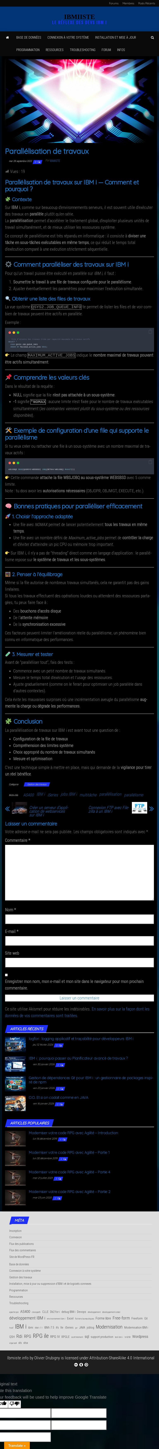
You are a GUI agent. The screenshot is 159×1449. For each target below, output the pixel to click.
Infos (121, 50)
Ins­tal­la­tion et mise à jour (115, 37)
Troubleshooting (18, 1301)
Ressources (16, 1295)
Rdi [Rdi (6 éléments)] (19, 1334)
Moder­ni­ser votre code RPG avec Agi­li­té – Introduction (73, 1131)
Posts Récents (146, 3)
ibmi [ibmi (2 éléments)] (30, 1326)
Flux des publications (21, 1242)
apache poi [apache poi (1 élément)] (14, 1310)
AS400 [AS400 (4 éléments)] (25, 1309)
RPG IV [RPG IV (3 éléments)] (55, 1335)
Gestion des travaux (36, 782)
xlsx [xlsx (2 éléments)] (25, 1341)
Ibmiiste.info (18, 1356)
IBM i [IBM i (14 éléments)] (20, 1324)
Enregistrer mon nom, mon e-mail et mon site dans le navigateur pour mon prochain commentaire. (74, 983)
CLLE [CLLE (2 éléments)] (45, 1310)
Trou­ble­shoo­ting (82, 50)
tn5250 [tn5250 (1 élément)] (128, 1335)
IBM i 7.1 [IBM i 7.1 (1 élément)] (39, 1326)
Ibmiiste (55, 161)
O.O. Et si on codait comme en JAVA (58, 1095)
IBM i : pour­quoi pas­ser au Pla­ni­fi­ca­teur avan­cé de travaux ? (78, 1056)
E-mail (11, 929)
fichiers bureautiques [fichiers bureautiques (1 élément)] (84, 1317)
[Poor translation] (14, 1402)
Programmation (18, 1288)
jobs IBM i (69, 792)
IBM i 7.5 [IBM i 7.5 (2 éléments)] (49, 1326)
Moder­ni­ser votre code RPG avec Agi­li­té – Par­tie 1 (69, 1150)
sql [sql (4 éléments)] (87, 1334)
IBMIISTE (79, 16)
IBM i (40, 792)
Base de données (28, 37)
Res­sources (55, 50)
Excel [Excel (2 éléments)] (70, 1317)
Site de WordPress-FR (21, 1255)
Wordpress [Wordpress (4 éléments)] (140, 1334)
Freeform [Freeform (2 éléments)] (137, 1317)
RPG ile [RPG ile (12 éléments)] (41, 1334)
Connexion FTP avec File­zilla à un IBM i (108, 807)
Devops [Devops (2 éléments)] (81, 1310)
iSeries (52, 793)
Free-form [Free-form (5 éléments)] (121, 1316)
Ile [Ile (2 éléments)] (61, 1326)
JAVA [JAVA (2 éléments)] (82, 1326)
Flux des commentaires (22, 1248)
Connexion (15, 1235)
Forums (113, 3)
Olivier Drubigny (47, 1356)
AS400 (28, 793)
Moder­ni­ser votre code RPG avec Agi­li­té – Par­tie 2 (69, 1190)
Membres (128, 3)
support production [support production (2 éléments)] (102, 1335)
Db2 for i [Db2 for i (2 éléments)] (55, 1310)
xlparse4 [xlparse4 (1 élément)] (13, 1341)
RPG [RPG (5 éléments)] (27, 1334)
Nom (10, 908)
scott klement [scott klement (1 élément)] (77, 1335)
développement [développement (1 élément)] (94, 1310)
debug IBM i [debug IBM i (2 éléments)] (68, 1310)
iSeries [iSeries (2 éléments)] (69, 1326)
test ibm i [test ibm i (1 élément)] (119, 1335)
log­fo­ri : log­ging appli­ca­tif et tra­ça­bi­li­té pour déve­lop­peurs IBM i (81, 1037)
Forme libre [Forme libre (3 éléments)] (103, 1317)
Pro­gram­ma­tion (28, 50)
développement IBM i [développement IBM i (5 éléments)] (27, 1316)
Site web (12, 951)
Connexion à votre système (68, 37)
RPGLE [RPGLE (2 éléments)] (65, 1335)
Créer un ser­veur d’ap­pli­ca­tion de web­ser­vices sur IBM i (48, 809)
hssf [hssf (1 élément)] (11, 1326)
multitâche (88, 793)
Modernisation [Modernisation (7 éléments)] (109, 1325)
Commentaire (17, 838)
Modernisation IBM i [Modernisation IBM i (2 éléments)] (136, 1326)
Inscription (15, 1229)
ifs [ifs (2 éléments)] (57, 1326)
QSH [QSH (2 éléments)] (12, 1335)
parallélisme (133, 793)
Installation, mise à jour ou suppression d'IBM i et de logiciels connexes (50, 1282)
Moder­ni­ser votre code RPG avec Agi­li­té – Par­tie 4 (69, 1170)
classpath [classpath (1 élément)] (36, 1310)
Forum (106, 50)
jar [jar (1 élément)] (76, 1326)
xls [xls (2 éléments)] (20, 1341)
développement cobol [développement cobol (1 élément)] (111, 1310)
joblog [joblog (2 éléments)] (90, 1326)
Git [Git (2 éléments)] (146, 1317)
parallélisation (110, 792)
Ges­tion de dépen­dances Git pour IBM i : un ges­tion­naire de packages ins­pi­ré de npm (91, 1078)
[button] (150, 331)
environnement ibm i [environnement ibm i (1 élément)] (56, 1317)
